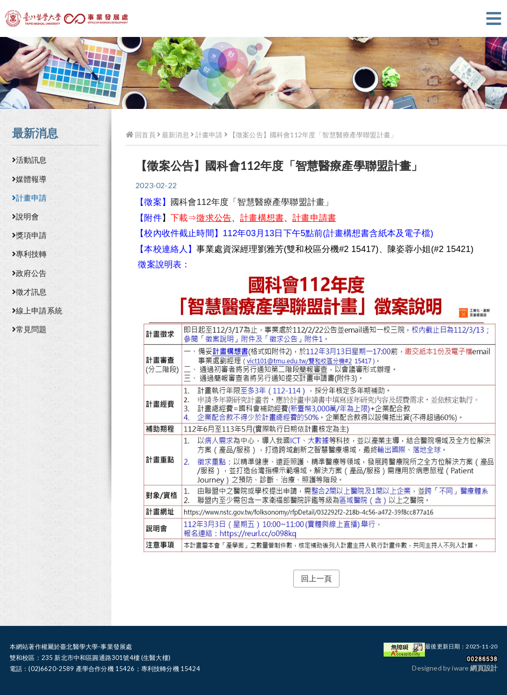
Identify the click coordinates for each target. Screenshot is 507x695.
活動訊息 (29, 159)
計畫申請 (29, 197)
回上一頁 (316, 578)
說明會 (25, 216)
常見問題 (29, 329)
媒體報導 (29, 178)
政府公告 (29, 272)
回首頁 (140, 135)
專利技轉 (29, 253)
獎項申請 (29, 235)
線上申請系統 (37, 310)
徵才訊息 (29, 291)
